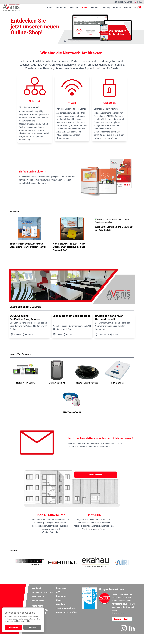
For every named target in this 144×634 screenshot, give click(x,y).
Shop (136, 7)
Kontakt (127, 7)
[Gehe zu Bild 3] (72, 41)
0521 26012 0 (38, 596)
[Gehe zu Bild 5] (79, 41)
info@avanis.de (39, 601)
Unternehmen (61, 7)
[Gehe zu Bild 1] (65, 41)
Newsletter (61, 604)
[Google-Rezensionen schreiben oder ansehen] (122, 619)
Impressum (61, 588)
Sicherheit (94, 7)
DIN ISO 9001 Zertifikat (66, 612)
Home (49, 7)
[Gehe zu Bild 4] (75, 41)
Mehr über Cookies (23, 621)
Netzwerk (74, 7)
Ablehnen (32, 627)
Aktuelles (117, 7)
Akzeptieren (13, 627)
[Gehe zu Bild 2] (68, 41)
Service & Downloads (123, 2)
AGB (58, 592)
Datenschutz (62, 596)
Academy (105, 7)
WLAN (84, 7)
